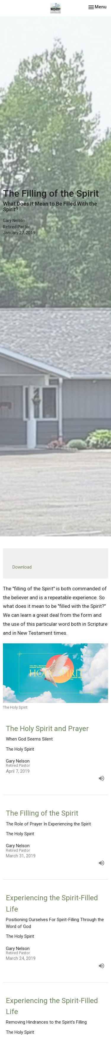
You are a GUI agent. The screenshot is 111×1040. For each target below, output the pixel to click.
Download (22, 567)
